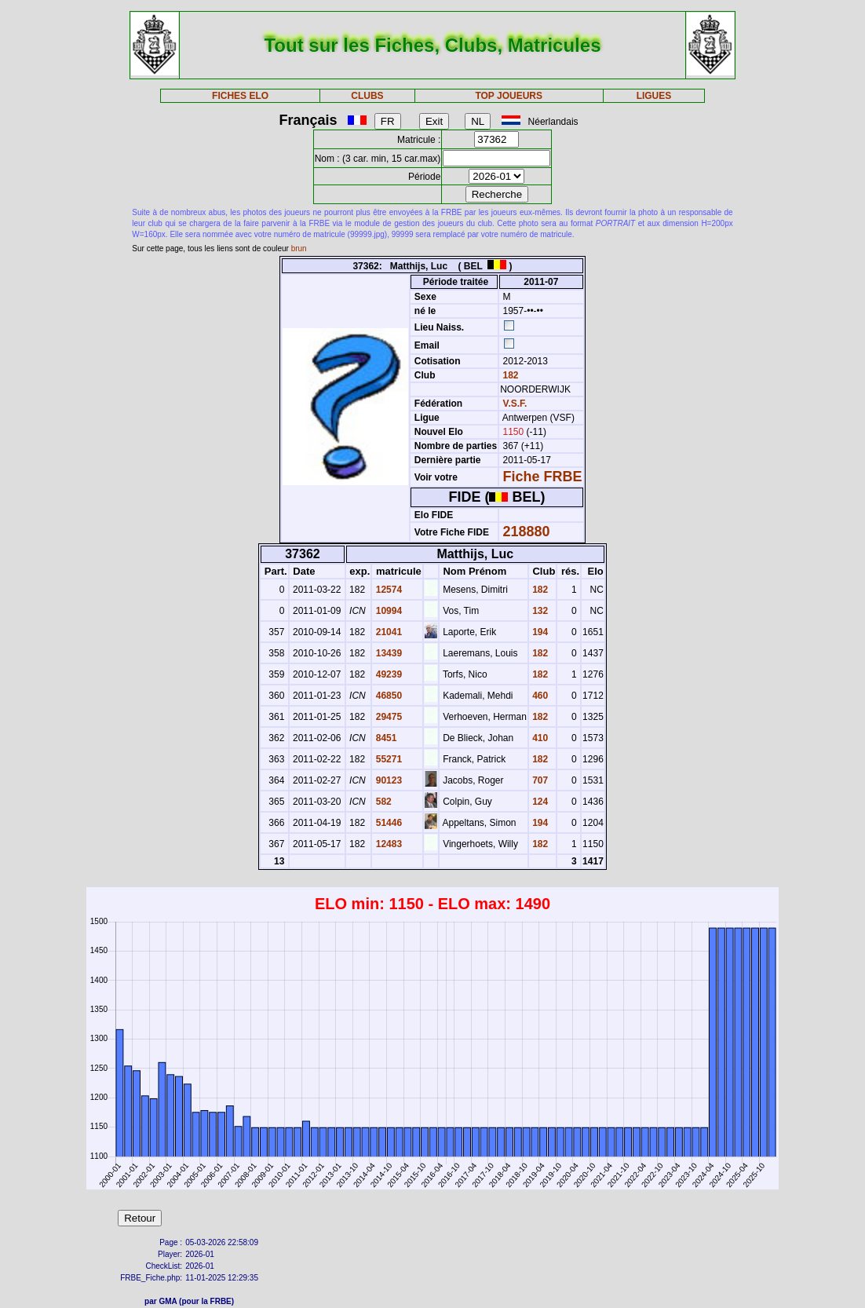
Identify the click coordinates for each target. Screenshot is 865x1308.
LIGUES (654, 95)
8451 (384, 738)
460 (539, 695)
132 (539, 610)
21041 (387, 632)
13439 (387, 653)
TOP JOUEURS (508, 95)
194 (539, 632)
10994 (387, 610)
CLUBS (367, 95)
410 (539, 738)
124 (539, 801)
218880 (526, 531)
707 (539, 780)
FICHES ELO (240, 95)
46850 (387, 695)
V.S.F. (515, 403)
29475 (387, 716)
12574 (387, 589)
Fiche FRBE (542, 476)
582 (382, 801)
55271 (387, 759)
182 (509, 375)
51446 (387, 822)
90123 (387, 780)
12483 (387, 844)
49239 (387, 674)
